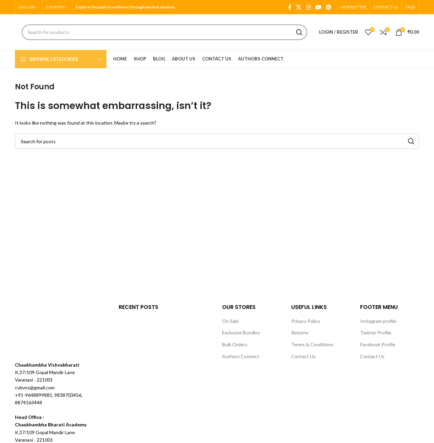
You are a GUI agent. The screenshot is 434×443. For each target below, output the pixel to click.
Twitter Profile (375, 332)
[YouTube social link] (318, 7)
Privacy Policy (305, 321)
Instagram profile (378, 321)
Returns (300, 332)
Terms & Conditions (312, 344)
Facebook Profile (377, 344)
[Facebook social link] (290, 7)
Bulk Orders (235, 344)
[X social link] (299, 7)
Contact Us (303, 356)
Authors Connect (240, 356)
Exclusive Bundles (241, 332)
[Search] (164, 32)
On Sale (230, 321)
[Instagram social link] (308, 7)
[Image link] (40, 328)
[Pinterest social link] (329, 7)
